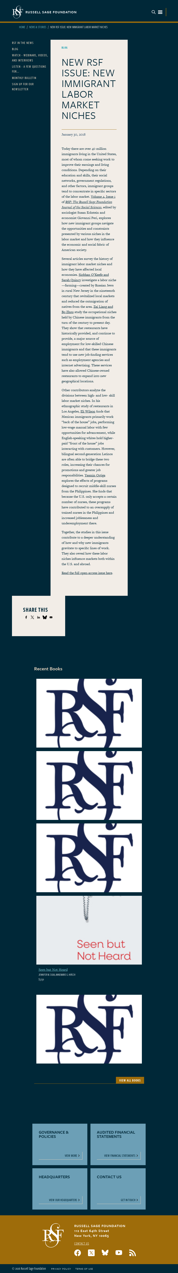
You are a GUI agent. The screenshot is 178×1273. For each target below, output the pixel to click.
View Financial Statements (119, 1155)
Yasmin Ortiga (95, 475)
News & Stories (37, 27)
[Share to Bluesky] (45, 617)
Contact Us (81, 1243)
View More (71, 1155)
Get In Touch (128, 1200)
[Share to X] (32, 617)
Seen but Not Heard (53, 969)
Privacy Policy (61, 1269)
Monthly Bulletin (24, 77)
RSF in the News (23, 42)
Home (22, 27)
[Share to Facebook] (26, 617)
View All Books (130, 1080)
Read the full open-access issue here (87, 572)
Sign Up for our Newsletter (23, 86)
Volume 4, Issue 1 (103, 196)
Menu (157, 12)
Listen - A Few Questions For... (29, 69)
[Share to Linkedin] (38, 617)
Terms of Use (84, 1269)
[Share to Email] (51, 617)
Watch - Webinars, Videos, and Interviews (30, 57)
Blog (15, 49)
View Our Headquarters (63, 1200)
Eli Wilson (87, 411)
